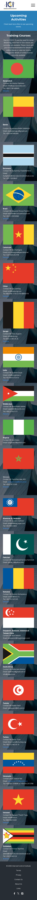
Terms (18, 870)
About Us (18, 884)
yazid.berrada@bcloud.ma (17, 482)
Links (19, 888)
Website (6, 91)
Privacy (18, 875)
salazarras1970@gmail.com (18, 781)
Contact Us (19, 879)
